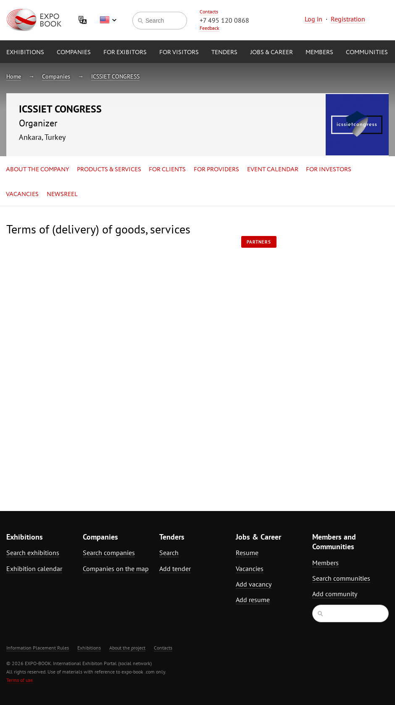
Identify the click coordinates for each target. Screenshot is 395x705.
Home (13, 76)
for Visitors (179, 52)
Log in (313, 19)
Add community (334, 594)
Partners (259, 242)
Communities (367, 52)
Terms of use (19, 680)
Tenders (224, 52)
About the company (37, 169)
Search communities (341, 578)
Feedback (209, 28)
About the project (127, 648)
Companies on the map (116, 568)
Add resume (253, 599)
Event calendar (272, 169)
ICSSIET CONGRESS (115, 76)
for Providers (216, 169)
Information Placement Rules (37, 648)
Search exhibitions (32, 552)
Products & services (109, 169)
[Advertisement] (336, 349)
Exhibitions (25, 52)
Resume (247, 552)
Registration (348, 19)
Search (169, 552)
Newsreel (62, 194)
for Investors (328, 169)
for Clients (167, 169)
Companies (74, 52)
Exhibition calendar (34, 568)
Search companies (109, 552)
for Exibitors (125, 52)
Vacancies (22, 194)
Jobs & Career (271, 52)
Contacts (209, 11)
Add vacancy (253, 584)
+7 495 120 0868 (224, 20)
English (108, 20)
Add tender (175, 568)
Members (319, 52)
